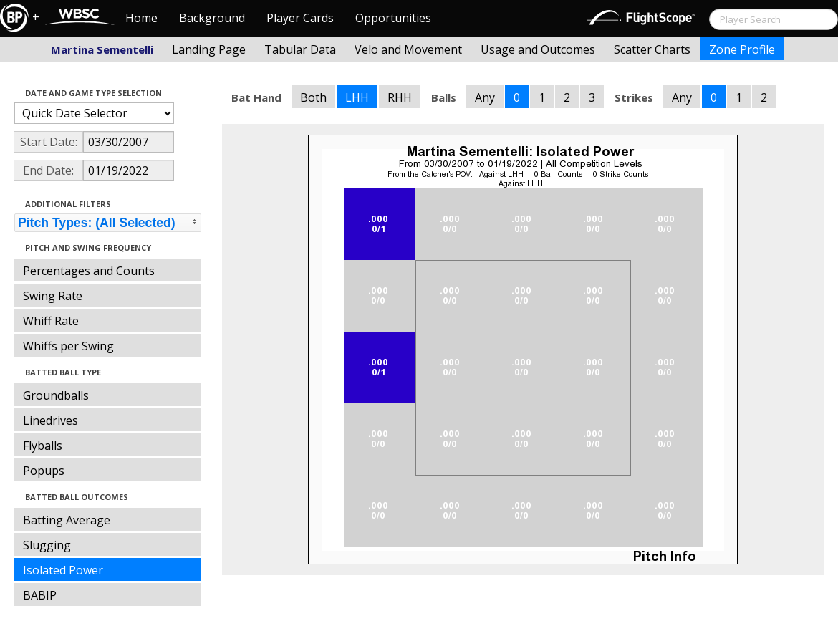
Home (141, 18)
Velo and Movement (408, 49)
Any (485, 97)
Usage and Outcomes (538, 49)
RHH (399, 97)
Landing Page (209, 49)
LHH (357, 97)
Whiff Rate (51, 321)
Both (313, 97)
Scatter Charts (652, 49)
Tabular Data (300, 49)
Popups (43, 470)
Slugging (47, 545)
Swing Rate (52, 296)
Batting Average (66, 520)
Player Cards (300, 18)
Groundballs (56, 395)
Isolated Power (63, 570)
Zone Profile (742, 49)
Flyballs (42, 445)
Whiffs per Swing (68, 346)
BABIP (40, 595)
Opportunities (393, 18)
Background (212, 18)
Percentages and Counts (89, 271)
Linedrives (50, 420)
